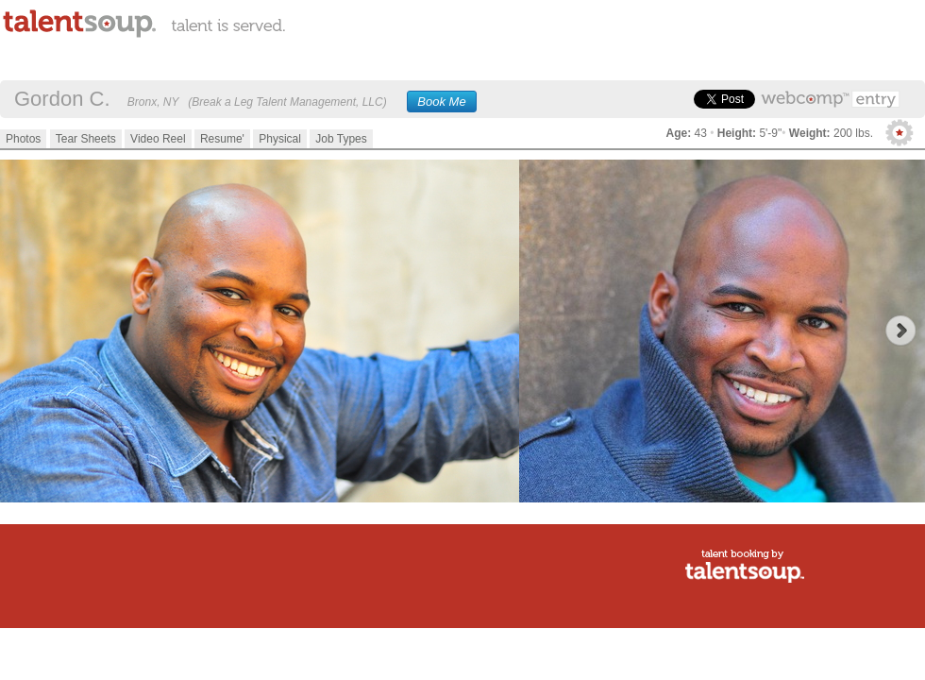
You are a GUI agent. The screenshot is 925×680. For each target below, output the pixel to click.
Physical (280, 138)
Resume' (222, 138)
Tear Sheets (86, 138)
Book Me (441, 101)
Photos (23, 138)
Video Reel (158, 138)
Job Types (340, 138)
